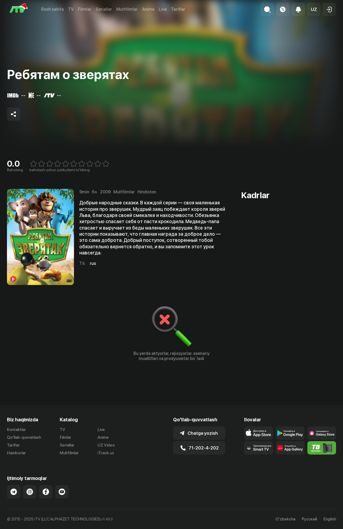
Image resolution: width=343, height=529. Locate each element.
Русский (309, 519)
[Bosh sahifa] (19, 9)
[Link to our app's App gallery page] (290, 448)
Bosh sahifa (52, 9)
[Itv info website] (321, 448)
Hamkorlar (16, 453)
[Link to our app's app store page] (258, 433)
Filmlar (84, 9)
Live (163, 9)
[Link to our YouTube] (62, 491)
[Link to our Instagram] (29, 491)
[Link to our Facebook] (46, 491)
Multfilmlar (127, 9)
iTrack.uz (106, 453)
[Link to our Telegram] (13, 491)
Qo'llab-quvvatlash (24, 437)
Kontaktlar (16, 429)
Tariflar (178, 9)
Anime (148, 9)
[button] (313, 9)
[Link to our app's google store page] (290, 433)
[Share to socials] (13, 114)
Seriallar (104, 9)
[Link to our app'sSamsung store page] (321, 433)
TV (71, 9)
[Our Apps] (258, 448)
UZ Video (106, 445)
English (329, 519)
